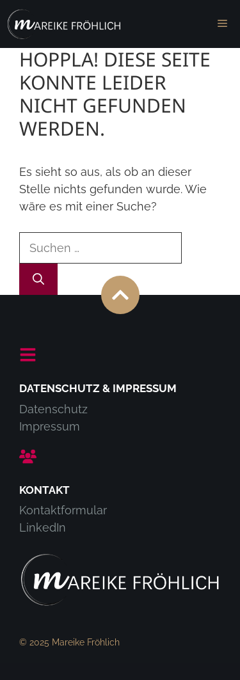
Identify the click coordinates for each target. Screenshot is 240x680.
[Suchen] (38, 279)
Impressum (49, 426)
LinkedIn (42, 527)
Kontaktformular (63, 510)
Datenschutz (53, 409)
